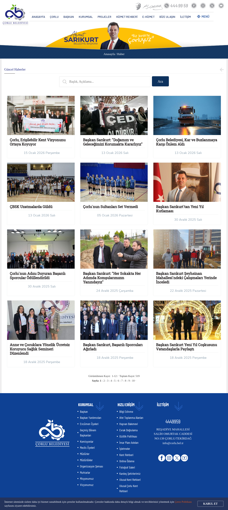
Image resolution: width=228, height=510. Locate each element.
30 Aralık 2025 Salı (188, 220)
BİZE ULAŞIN (167, 16)
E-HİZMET (148, 16)
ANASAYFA (38, 16)
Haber (121, 54)
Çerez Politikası (183, 501)
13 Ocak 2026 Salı (114, 153)
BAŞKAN (68, 16)
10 (133, 380)
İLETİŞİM (185, 16)
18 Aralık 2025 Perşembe (41, 362)
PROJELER (104, 16)
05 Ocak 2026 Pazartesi (115, 215)
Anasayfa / (109, 54)
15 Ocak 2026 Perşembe (42, 153)
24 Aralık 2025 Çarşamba (114, 291)
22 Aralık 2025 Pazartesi (188, 291)
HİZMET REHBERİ (127, 16)
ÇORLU (54, 16)
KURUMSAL (86, 16)
